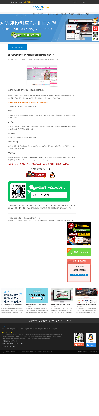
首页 (34, 14)
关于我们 (79, 14)
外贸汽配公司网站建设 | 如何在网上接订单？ (61, 305)
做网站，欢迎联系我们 (79, 275)
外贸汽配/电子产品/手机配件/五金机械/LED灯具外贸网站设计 (15, 336)
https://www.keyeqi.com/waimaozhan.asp (36, 160)
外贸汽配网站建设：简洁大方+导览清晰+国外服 (86, 305)
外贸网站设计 (35, 338)
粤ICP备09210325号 (47, 351)
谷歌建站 (23, 338)
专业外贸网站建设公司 (92, 351)
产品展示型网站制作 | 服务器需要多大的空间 (12, 305)
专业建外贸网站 (5, 338)
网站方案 (63, 14)
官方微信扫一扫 (85, 2)
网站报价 (40, 14)
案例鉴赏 (48, 14)
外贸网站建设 (47, 338)
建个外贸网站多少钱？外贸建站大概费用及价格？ (31, 90)
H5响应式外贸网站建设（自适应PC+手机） (51, 336)
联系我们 (87, 14)
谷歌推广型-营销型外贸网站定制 (55, 334)
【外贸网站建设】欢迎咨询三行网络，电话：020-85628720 (49, 321)
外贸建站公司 (18, 338)
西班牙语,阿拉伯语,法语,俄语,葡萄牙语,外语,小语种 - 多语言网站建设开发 (18, 334)
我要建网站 (75, 2)
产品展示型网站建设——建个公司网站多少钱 (37, 305)
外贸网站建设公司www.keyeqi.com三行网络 (37, 59)
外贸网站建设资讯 (17, 47)
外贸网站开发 (41, 338)
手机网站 (71, 14)
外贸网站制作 (28, 338)
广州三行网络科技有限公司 (16, 351)
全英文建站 (36, 334)
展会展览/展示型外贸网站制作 (35, 336)
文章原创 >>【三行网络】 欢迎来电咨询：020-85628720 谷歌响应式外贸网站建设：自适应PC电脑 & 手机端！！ (40, 220)
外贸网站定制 (12, 338)
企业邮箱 (55, 14)
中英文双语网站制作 (43, 334)
